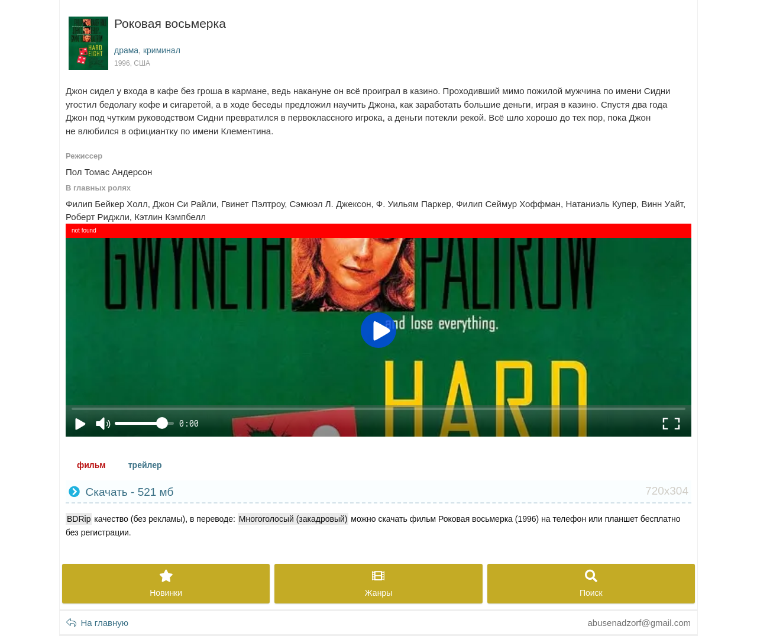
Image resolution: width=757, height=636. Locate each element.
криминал (161, 50)
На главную (97, 623)
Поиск (591, 584)
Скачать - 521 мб (378, 491)
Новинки (166, 584)
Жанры (378, 584)
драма (126, 50)
